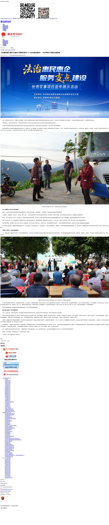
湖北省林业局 (7, 432)
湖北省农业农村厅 (8, 431)
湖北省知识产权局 (8, 449)
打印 (5, 340)
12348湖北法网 (3, 18)
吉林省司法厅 (7, 388)
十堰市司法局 (7, 464)
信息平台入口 (9, 18)
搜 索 (12, 47)
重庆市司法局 (7, 382)
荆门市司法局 (7, 467)
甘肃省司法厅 (7, 391)
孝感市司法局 (7, 465)
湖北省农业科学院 (8, 452)
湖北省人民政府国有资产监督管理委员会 (13, 439)
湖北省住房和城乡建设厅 (10, 427)
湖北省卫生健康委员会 (9, 436)
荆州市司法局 (7, 462)
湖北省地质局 (7, 451)
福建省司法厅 (7, 400)
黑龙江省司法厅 (8, 407)
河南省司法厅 (7, 387)
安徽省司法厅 (7, 397)
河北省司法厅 (7, 399)
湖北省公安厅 (7, 419)
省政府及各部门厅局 (7, 412)
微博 (50, 18)
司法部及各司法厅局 (7, 378)
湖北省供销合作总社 (9, 456)
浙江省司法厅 (7, 395)
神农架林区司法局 (8, 477)
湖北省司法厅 (5, 22)
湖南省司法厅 (7, 393)
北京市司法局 (7, 380)
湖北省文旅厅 (7, 435)
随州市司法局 (7, 471)
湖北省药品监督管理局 (9, 445)
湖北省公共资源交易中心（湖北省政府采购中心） (15, 455)
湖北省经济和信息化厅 (9, 414)
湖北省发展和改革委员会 (10, 413)
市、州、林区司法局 (7, 457)
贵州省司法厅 (7, 394)
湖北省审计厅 (7, 437)
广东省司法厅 (7, 398)
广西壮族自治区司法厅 (9, 401)
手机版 (26, 18)
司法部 (6, 379)
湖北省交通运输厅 (8, 429)
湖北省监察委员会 (8, 420)
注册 (56, 18)
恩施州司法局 (7, 473)
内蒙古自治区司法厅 (9, 408)
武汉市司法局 (7, 458)
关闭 (8, 340)
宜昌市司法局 (7, 463)
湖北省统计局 (7, 443)
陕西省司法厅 (7, 389)
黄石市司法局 (7, 459)
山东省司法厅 (7, 386)
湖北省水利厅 (7, 430)
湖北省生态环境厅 (8, 426)
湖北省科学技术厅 (8, 417)
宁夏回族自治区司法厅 (9, 410)
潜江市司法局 (7, 475)
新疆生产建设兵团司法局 (10, 411)
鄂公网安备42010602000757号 (6, 489)
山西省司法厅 (7, 385)
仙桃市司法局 (7, 474)
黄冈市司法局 (7, 469)
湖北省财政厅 (7, 424)
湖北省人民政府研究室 (9, 448)
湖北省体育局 (7, 442)
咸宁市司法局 (7, 470)
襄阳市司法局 (7, 461)
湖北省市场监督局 (8, 444)
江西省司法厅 (7, 406)
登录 (54, 18)
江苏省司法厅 (7, 404)
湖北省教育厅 (7, 416)
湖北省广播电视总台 (9, 454)
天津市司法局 (7, 381)
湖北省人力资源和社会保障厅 (11, 425)
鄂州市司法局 (7, 468)
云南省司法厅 (7, 405)
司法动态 (9, 49)
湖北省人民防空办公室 (9, 446)
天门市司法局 (7, 476)
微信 (42, 18)
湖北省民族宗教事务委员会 (10, 418)
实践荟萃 (13, 49)
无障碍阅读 (14, 18)
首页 (6, 49)
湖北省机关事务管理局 (9, 450)
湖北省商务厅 (7, 433)
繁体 (52, 18)
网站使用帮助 (2, 485)
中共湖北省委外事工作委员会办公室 (12, 438)
